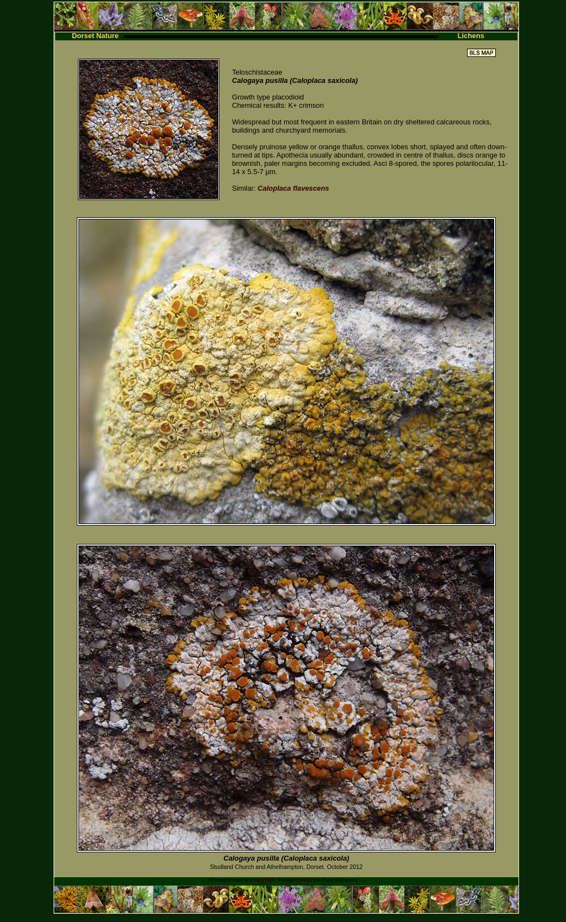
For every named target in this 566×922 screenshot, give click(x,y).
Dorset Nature (95, 36)
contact (303, 880)
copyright (264, 880)
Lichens (471, 36)
